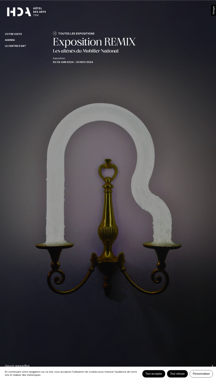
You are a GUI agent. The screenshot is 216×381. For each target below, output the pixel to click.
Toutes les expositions (76, 33)
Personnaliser (201, 373)
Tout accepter (153, 373)
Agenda (10, 40)
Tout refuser (177, 373)
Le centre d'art (15, 46)
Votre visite (13, 34)
